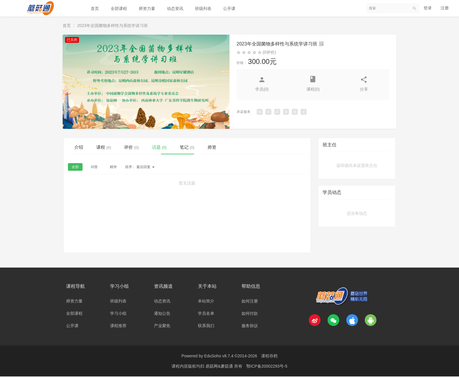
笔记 (210, 146)
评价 (144, 146)
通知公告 (162, 314)
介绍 (81, 146)
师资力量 (147, 8)
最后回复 (140, 168)
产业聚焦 (162, 326)
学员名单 (206, 314)
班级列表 (203, 8)
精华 (113, 168)
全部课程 (119, 8)
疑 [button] (286, 112)
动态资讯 (175, 8)
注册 (445, 8)
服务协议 (250, 326)
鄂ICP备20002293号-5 (266, 366)
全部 (75, 168)
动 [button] (295, 112)
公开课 (229, 8)
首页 (95, 8)
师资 (240, 146)
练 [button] (259, 112)
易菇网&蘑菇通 (219, 366)
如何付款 (250, 314)
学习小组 (118, 314)
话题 (177, 146)
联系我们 (206, 326)
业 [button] (303, 112)
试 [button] (268, 112)
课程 (111, 146)
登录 (428, 8)
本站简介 (206, 301)
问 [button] (277, 112)
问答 (94, 168)
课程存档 (269, 356)
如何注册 (250, 301)
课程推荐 (118, 326)
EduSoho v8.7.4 (219, 356)
